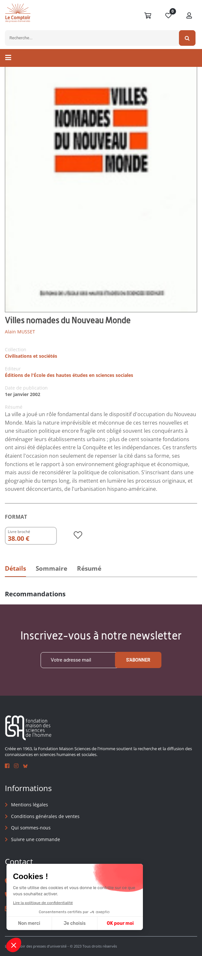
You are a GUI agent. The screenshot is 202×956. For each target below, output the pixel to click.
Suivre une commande (35, 839)
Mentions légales (29, 804)
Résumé (89, 568)
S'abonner (138, 660)
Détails (15, 568)
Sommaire (51, 568)
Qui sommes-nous (31, 828)
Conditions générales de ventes (45, 816)
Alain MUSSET (20, 332)
